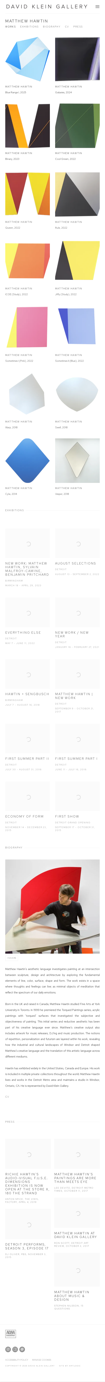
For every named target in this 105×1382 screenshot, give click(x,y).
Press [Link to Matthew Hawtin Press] (78, 26)
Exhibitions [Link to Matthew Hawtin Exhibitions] (29, 26)
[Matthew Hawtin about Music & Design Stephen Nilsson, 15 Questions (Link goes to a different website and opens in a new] (77, 1288)
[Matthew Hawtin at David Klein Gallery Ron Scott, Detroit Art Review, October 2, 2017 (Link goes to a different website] (77, 1229)
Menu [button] (97, 6)
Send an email (22, 1349)
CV (26, 1097)
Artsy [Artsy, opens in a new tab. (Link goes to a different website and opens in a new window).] (15, 1349)
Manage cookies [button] (41, 1360)
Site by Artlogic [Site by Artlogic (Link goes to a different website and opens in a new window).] (70, 1365)
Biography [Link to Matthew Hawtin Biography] (51, 26)
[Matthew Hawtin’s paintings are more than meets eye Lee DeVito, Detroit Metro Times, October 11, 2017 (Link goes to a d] (77, 1172)
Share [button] (12, 958)
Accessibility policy (16, 1360)
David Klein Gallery (47, 7)
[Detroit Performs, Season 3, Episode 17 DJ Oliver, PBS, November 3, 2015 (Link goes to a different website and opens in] (28, 1240)
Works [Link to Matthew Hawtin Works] (10, 26)
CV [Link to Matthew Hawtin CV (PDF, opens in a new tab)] (67, 26)
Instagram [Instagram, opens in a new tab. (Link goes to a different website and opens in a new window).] (8, 1349)
